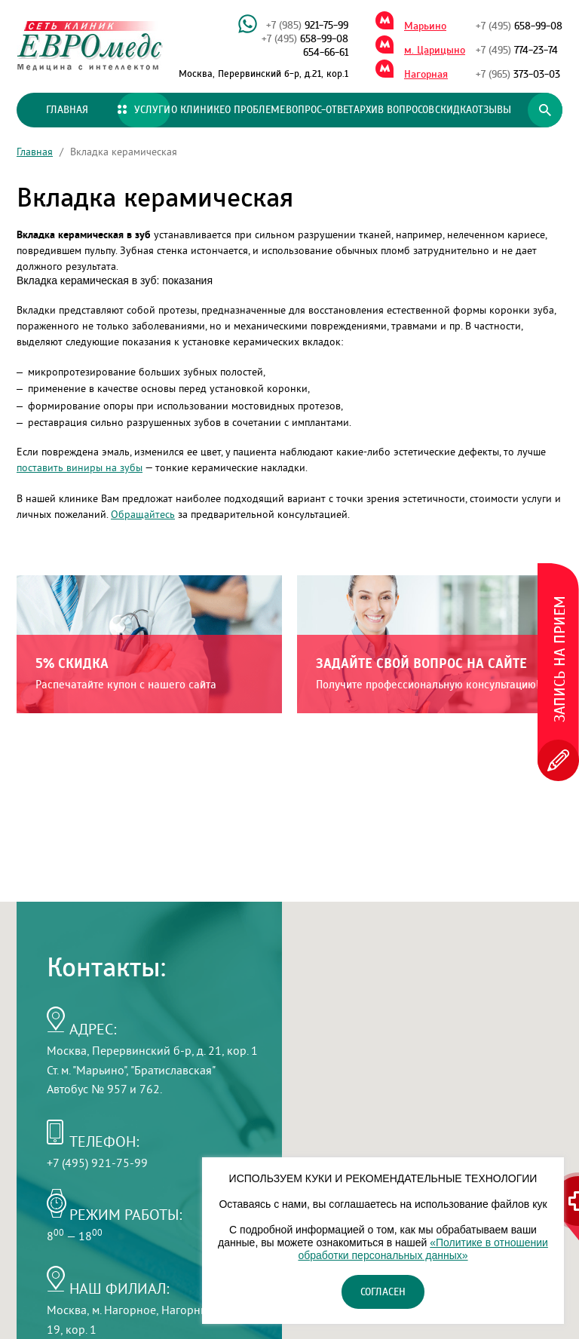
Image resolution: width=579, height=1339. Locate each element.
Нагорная (426, 74)
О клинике (198, 110)
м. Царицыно (434, 50)
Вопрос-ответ (320, 110)
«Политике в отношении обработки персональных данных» (422, 1248)
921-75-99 (307, 25)
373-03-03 (518, 74)
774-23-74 (517, 50)
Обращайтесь (143, 514)
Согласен (383, 1292)
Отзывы (491, 110)
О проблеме (255, 110)
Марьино (425, 26)
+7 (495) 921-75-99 (97, 1162)
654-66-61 (325, 52)
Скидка (453, 110)
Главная (67, 110)
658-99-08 (305, 39)
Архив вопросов (394, 110)
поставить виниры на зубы (79, 467)
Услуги (144, 110)
